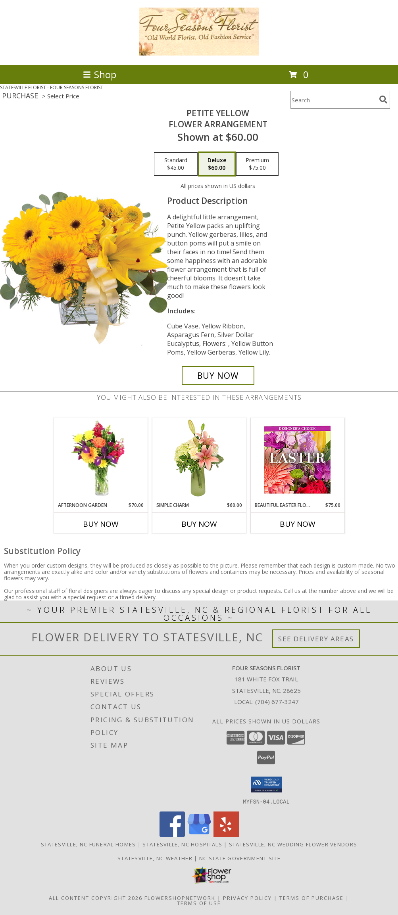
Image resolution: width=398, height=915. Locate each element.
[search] (383, 99)
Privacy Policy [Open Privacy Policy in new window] (247, 897)
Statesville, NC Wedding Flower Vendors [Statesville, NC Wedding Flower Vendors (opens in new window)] (293, 844)
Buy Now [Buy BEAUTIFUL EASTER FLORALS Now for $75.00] (297, 524)
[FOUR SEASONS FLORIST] (199, 53)
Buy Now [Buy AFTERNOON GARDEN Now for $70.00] (101, 524)
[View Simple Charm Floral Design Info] (199, 459)
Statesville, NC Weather (154, 857)
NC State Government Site (240, 857)
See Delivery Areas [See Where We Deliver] (316, 638)
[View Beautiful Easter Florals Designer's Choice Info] (297, 460)
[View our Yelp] (226, 834)
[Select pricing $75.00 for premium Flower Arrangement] (257, 164)
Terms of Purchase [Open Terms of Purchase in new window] (311, 897)
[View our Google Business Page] (199, 834)
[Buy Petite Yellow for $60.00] (218, 375)
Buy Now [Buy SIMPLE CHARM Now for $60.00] (199, 524)
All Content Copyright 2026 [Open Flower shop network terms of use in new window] (95, 897)
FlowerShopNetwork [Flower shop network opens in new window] (179, 897)
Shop (99, 74)
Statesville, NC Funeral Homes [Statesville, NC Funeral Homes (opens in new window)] (88, 844)
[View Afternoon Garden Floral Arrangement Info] (100, 460)
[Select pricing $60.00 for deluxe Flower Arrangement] (217, 164)
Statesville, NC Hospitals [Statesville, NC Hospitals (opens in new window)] (182, 844)
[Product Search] (333, 99)
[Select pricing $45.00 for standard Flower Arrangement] (175, 164)
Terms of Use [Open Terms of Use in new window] (199, 902)
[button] (266, 784)
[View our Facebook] (172, 834)
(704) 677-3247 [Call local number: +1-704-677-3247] (277, 702)
